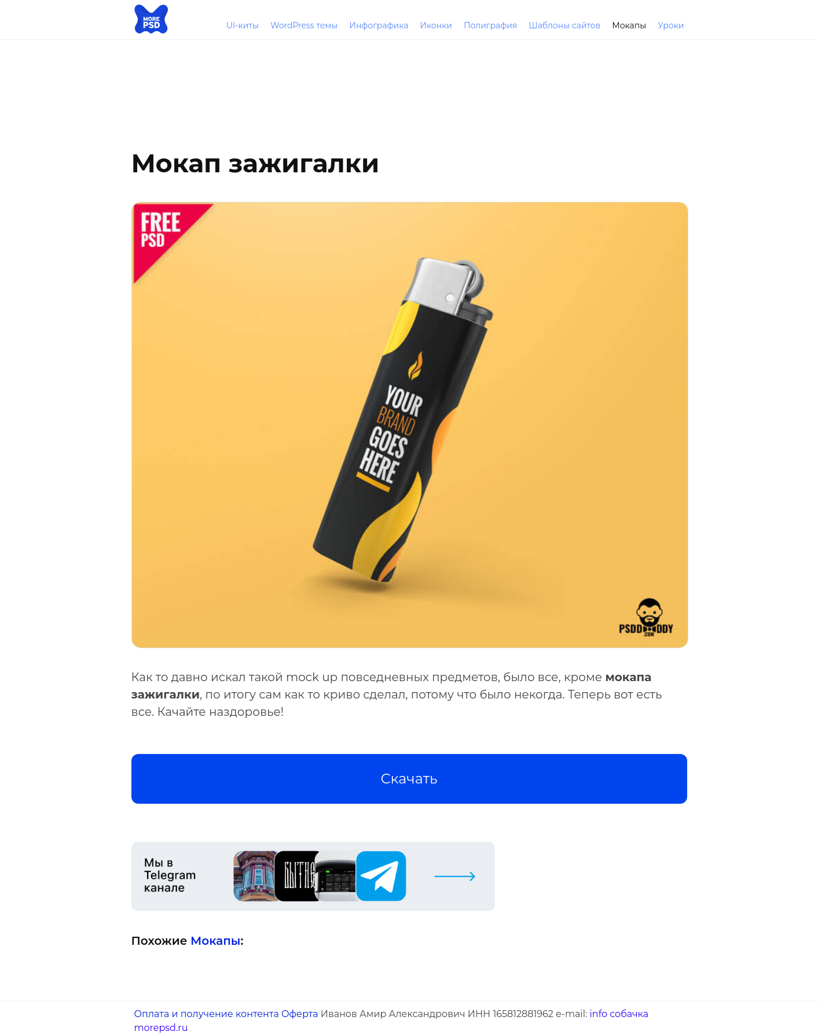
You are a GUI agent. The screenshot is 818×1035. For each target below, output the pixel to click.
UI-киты (242, 25)
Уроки (671, 25)
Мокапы (629, 25)
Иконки (436, 25)
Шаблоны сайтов (564, 25)
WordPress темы (304, 25)
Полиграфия (490, 25)
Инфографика (378, 25)
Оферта (299, 1013)
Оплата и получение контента (206, 1013)
